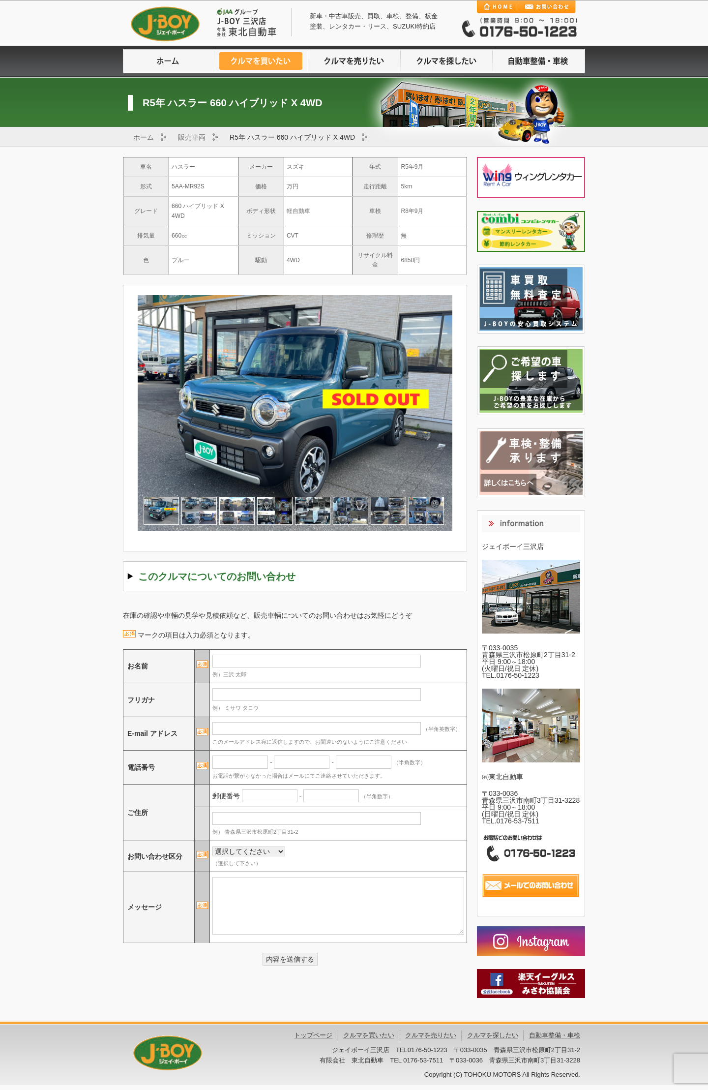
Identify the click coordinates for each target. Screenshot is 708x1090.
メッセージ (144, 907)
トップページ (313, 1035)
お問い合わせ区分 (154, 856)
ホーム (143, 137)
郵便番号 (226, 796)
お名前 (137, 666)
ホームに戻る (169, 61)
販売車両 (192, 137)
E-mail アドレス (152, 733)
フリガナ (141, 700)
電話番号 (141, 767)
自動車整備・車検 (539, 61)
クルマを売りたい (354, 61)
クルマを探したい (446, 61)
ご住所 (137, 813)
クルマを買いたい (261, 61)
